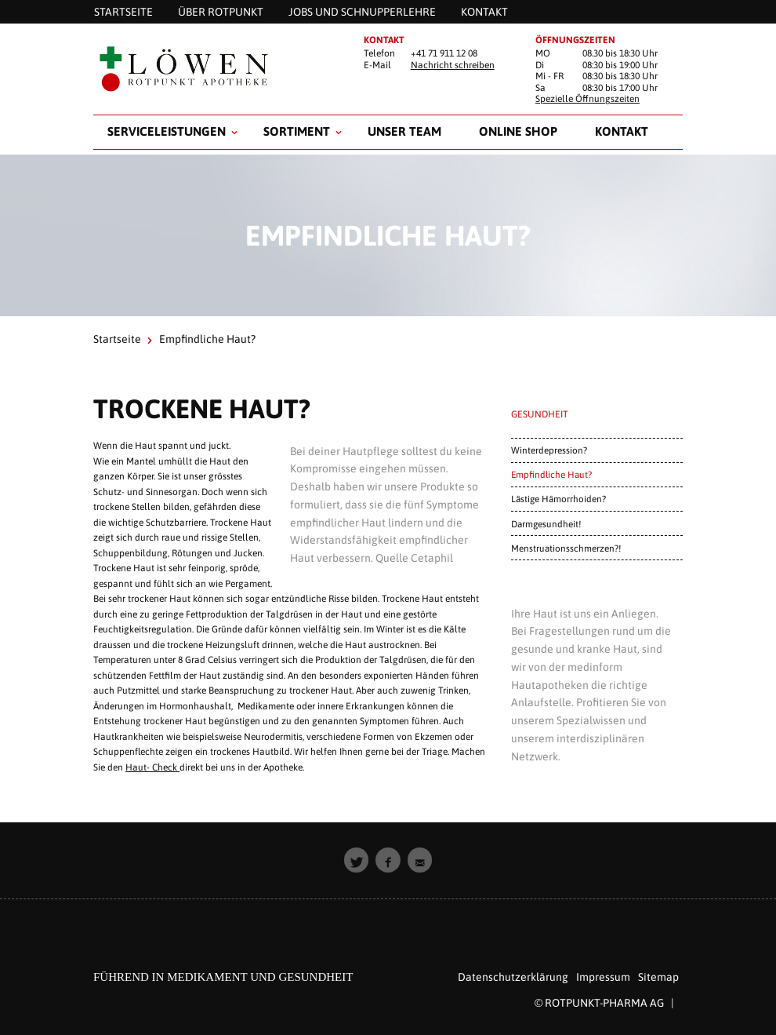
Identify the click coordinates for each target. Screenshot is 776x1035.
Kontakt (621, 131)
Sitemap (658, 977)
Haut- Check (152, 767)
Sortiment (296, 131)
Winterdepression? (549, 450)
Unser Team (404, 131)
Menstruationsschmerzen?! (566, 548)
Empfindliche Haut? (551, 474)
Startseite (117, 339)
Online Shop (518, 131)
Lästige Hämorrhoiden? (558, 499)
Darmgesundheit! (546, 524)
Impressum (603, 977)
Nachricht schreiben (453, 65)
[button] (356, 860)
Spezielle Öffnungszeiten (587, 98)
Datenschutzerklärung (513, 977)
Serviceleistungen (166, 131)
